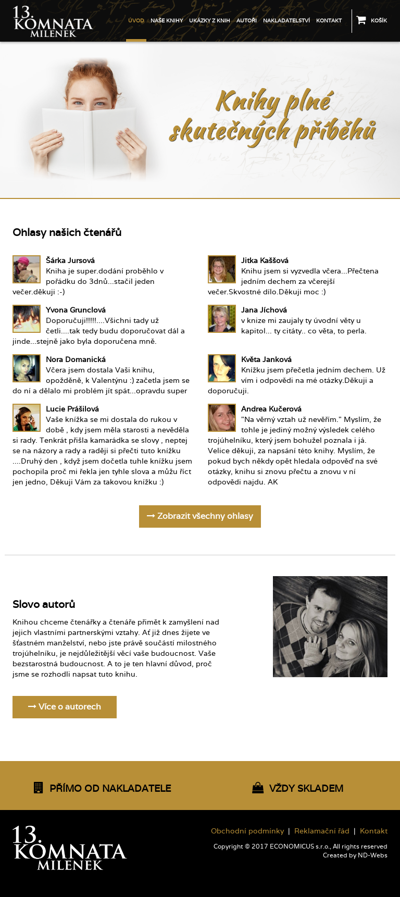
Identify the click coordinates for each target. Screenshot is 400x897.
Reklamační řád (321, 831)
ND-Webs (373, 855)
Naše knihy (167, 20)
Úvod (136, 20)
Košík (371, 20)
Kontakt (329, 20)
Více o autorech (64, 706)
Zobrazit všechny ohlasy (200, 515)
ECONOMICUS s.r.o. (300, 846)
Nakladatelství (286, 20)
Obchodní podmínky (247, 831)
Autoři (246, 20)
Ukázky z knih (209, 20)
